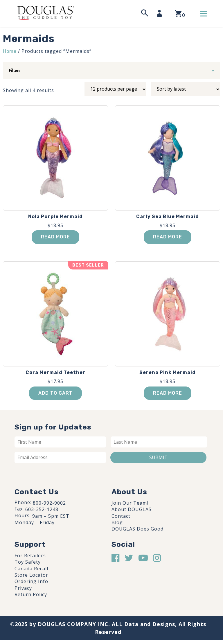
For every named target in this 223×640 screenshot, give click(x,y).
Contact (121, 516)
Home (10, 51)
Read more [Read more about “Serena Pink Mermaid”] (167, 393)
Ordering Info (31, 581)
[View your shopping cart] (180, 13)
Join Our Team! (130, 503)
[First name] (60, 441)
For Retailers (30, 555)
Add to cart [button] (55, 393)
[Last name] (159, 441)
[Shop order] (185, 89)
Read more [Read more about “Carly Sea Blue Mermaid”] (167, 237)
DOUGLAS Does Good (137, 529)
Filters (14, 70)
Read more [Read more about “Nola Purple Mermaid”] (55, 237)
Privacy (23, 588)
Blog (117, 522)
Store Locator (31, 575)
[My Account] (161, 13)
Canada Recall (31, 568)
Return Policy (31, 594)
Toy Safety (28, 562)
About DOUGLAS (132, 509)
